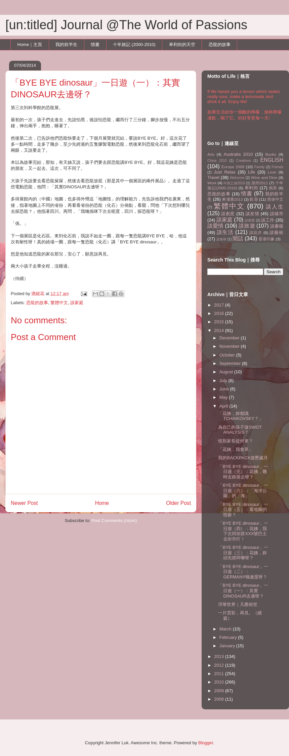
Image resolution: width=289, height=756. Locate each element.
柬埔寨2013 (232, 199)
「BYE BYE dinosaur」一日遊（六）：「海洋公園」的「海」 (243, 490)
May (224, 397)
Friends (277, 167)
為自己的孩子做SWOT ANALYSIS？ (240, 430)
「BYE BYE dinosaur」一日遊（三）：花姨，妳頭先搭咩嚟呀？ (243, 552)
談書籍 (276, 226)
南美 (273, 188)
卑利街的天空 (182, 44)
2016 (219, 313)
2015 (219, 321)
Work (211, 183)
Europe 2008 (232, 166)
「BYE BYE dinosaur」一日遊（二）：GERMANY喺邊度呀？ (243, 571)
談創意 (228, 213)
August (226, 371)
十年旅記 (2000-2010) (134, 44)
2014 (219, 330)
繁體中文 (59, 302)
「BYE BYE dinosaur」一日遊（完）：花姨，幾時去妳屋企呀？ (243, 471)
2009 (219, 690)
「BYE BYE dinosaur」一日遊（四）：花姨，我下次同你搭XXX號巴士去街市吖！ (243, 531)
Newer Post (24, 503)
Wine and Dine (264, 177)
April (224, 406)
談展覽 (250, 220)
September (230, 363)
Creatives (243, 160)
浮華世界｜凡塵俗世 (237, 604)
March (226, 628)
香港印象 (266, 239)
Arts (210, 154)
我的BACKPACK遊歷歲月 (243, 457)
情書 (95, 44)
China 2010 (217, 160)
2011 (219, 673)
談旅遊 (247, 226)
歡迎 (254, 199)
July (224, 380)
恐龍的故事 (220, 44)
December (230, 337)
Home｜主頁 (29, 44)
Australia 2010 (238, 154)
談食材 (221, 239)
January (227, 645)
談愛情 (215, 226)
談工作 (267, 220)
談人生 (274, 206)
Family (259, 167)
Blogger (205, 742)
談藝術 (276, 232)
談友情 (252, 213)
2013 (219, 656)
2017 (219, 305)
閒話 (238, 238)
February (228, 637)
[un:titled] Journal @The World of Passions (126, 25)
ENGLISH (271, 160)
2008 (219, 699)
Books (270, 154)
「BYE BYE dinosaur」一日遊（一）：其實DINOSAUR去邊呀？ (243, 590)
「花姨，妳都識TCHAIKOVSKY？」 (240, 416)
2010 (219, 681)
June (224, 388)
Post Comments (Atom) (114, 520)
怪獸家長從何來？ (235, 440)
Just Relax (224, 172)
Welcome (237, 178)
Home (102, 503)
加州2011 (259, 183)
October (227, 355)
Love (272, 172)
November (230, 346)
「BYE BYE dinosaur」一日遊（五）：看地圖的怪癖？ (243, 509)
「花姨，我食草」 (235, 449)
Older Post (178, 503)
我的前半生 (66, 44)
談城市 (276, 213)
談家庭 (76, 302)
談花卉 (255, 232)
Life (251, 172)
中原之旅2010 (234, 183)
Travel (213, 177)
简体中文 (275, 199)
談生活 (225, 232)
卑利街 (251, 187)
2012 (219, 665)
